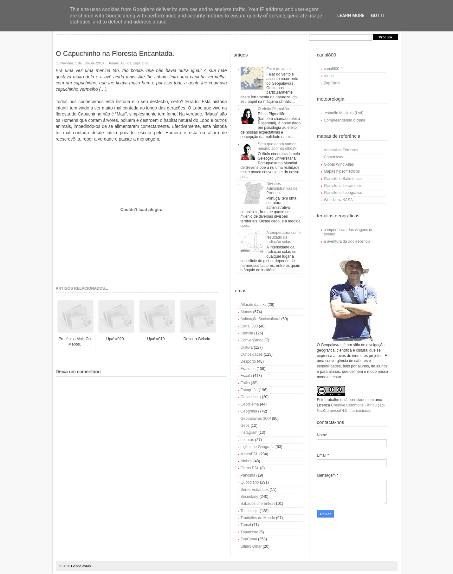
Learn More (351, 15)
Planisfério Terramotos (343, 185)
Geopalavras (81, 566)
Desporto (248, 361)
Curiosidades (252, 354)
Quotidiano (250, 482)
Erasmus (248, 368)
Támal (246, 525)
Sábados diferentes (257, 503)
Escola (246, 375)
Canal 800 (249, 326)
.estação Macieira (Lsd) (344, 113)
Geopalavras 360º (256, 418)
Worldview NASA (338, 200)
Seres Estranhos (255, 489)
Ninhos (246, 461)
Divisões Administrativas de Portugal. (281, 188)
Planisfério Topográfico (343, 192)
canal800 (332, 69)
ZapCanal (140, 63)
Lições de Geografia (258, 447)
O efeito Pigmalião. (274, 109)
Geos (245, 425)
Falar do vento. (279, 69)
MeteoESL (249, 454)
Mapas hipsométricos (342, 171)
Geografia (249, 411)
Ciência (247, 333)
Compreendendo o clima (345, 120)
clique (329, 76)
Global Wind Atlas (339, 164)
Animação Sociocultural (260, 319)
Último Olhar (251, 546)
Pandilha (248, 475)
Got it (378, 15)
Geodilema (250, 404)
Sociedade (250, 496)
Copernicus (333, 157)
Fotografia (249, 390)
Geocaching (251, 397)
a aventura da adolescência (347, 241)
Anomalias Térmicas (341, 150)
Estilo (245, 383)
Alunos (125, 63)
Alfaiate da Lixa (254, 304)
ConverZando (252, 340)
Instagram (249, 432)
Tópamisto (249, 532)
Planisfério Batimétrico (343, 178)
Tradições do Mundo (258, 518)
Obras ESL (250, 468)
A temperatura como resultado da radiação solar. (283, 237)
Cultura (247, 347)
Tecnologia (250, 511)
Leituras (247, 440)
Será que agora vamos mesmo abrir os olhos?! (277, 146)
